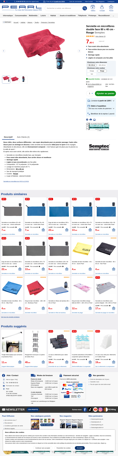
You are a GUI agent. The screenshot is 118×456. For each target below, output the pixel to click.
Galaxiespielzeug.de (97, 419)
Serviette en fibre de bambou (57, 312)
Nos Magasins (100, 1)
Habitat (53, 15)
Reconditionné (104, 15)
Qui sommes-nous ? (11, 420)
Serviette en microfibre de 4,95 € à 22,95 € (16, 181)
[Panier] (111, 8)
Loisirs (43, 15)
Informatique (8, 15)
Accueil (16, 22)
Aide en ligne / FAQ (12, 379)
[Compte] (102, 8)
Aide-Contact (89, 1)
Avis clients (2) (23, 137)
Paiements (68, 379)
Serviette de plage (77, 312)
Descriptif (8, 137)
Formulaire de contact (12, 385)
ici (105, 443)
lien (93, 437)
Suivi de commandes (75, 1)
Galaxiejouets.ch (96, 422)
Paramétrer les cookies (64, 448)
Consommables (21, 15)
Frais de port (55, 1)
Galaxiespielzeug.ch (97, 424)
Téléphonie (82, 15)
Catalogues (111, 1)
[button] (96, 85)
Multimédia (33, 15)
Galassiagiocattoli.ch (97, 427)
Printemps (92, 15)
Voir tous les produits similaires (10, 317)
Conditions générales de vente (14, 426)
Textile (36, 22)
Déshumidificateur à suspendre (81, 366)
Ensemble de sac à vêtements (57, 366)
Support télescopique (8, 366)
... (113, 15)
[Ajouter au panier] (105, 93)
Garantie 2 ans (94, 382)
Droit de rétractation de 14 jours (99, 379)
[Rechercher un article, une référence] (66, 8)
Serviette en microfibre (8, 234)
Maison (30, 22)
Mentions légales (10, 428)
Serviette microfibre (31, 312)
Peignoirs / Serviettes (48, 22)
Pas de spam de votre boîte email (100, 384)
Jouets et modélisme (68, 15)
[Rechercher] (84, 8)
